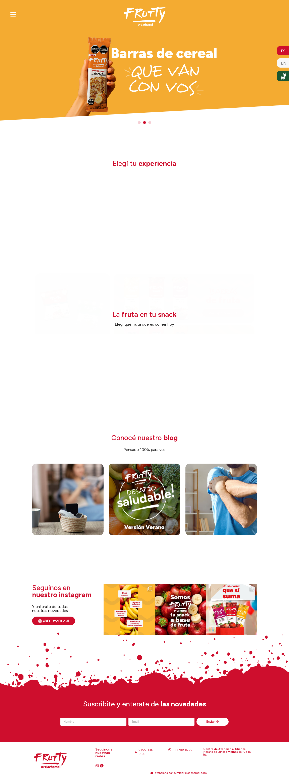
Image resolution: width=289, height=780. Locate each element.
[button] (139, 122)
